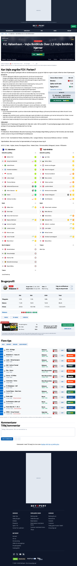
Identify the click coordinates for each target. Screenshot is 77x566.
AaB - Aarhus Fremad (12, 365)
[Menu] (2, 26)
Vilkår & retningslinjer (19, 543)
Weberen (7, 63)
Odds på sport (16, 518)
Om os (14, 539)
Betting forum (52, 516)
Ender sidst (9, 396)
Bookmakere (9, 31)
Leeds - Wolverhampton (13, 360)
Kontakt (15, 536)
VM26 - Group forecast (12, 412)
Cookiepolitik (16, 548)
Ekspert (8, 344)
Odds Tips (15, 516)
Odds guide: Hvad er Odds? (55, 526)
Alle (3, 344)
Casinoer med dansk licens (38, 527)
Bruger (15, 344)
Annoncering (16, 541)
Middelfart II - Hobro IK (12, 355)
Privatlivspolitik (17, 546)
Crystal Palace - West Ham (13, 391)
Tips (42, 31)
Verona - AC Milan (11, 376)
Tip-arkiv (14, 317)
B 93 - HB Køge (10, 349)
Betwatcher (51, 518)
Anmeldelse (67, 329)
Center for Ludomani (18, 528)
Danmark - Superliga (11, 59)
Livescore (51, 523)
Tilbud (32, 530)
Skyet (49, 59)
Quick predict (23, 344)
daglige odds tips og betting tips (50, 444)
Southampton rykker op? (13, 402)
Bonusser (27, 31)
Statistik (24, 317)
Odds (55, 31)
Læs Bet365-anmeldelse (56, 89)
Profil (5, 317)
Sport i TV (15, 526)
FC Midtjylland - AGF (12, 386)
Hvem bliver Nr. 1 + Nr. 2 (13, 407)
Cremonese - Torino (11, 381)
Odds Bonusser (35, 518)
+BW (72, 39)
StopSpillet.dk (54, 22)
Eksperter (15, 523)
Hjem (2, 33)
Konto (73, 26)
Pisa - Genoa (9, 370)
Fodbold (4, 59)
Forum (69, 31)
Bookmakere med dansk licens (37, 524)
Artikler (15, 521)
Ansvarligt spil (52, 528)
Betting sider (34, 516)
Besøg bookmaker (68, 325)
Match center (5, 38)
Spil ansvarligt (24, 22)
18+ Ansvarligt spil (31, 563)
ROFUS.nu (35, 22)
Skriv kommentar (7, 439)
